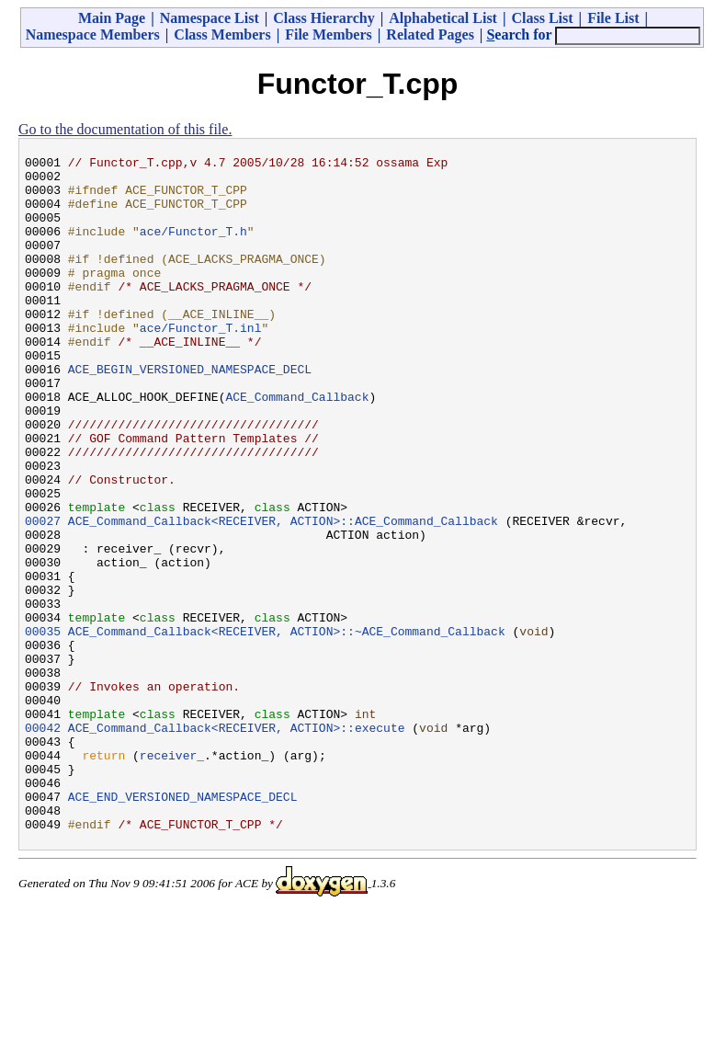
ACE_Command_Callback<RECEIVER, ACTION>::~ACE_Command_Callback (286, 727)
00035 (43, 727)
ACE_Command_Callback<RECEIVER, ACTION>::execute (236, 843)
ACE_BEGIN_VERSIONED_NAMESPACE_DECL (190, 413)
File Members (328, 34)
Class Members (222, 34)
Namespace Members (93, 34)
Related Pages (430, 34)
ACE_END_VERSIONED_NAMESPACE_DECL (183, 926)
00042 (43, 843)
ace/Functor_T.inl (201, 363)
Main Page (111, 18)
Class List (542, 18)
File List (613, 18)
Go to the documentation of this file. (125, 129)
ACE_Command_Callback (297, 446)
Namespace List (209, 18)
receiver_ (172, 876)
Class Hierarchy (323, 18)
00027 (43, 595)
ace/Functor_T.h (193, 247)
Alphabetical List (443, 18)
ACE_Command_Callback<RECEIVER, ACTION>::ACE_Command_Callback (283, 595)
